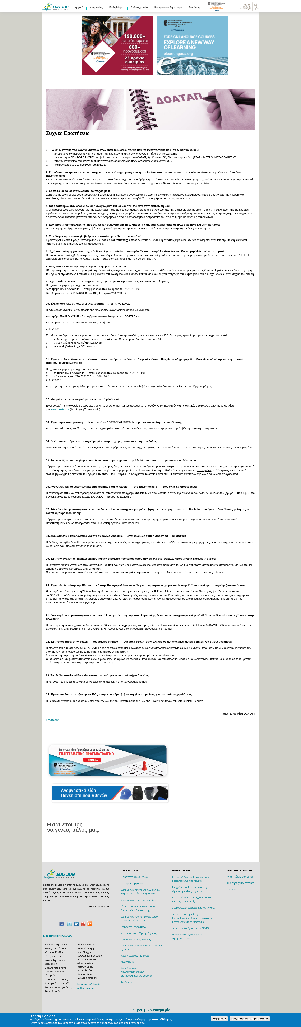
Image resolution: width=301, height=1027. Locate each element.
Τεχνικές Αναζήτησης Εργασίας (136, 939)
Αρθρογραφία (139, 7)
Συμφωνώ (219, 1018)
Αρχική (78, 7)
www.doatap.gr (60, 409)
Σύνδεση (194, 7)
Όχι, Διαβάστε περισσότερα (249, 1018)
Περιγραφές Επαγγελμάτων (133, 926)
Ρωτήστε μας (127, 981)
